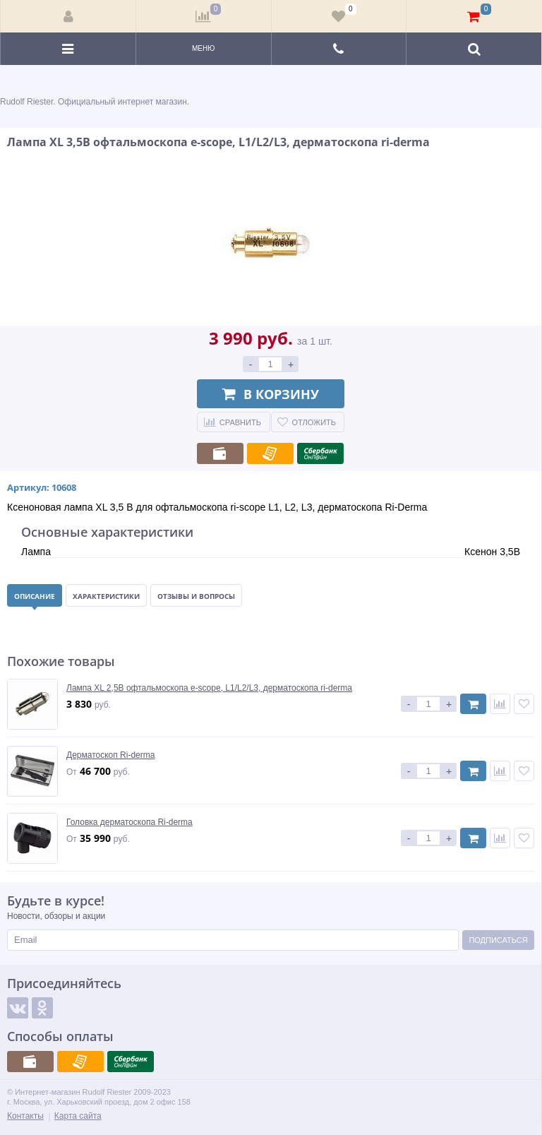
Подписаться (498, 940)
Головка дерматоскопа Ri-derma (129, 822)
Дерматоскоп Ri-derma (110, 755)
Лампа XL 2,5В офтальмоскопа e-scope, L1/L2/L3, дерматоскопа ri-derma (209, 688)
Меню (203, 48)
